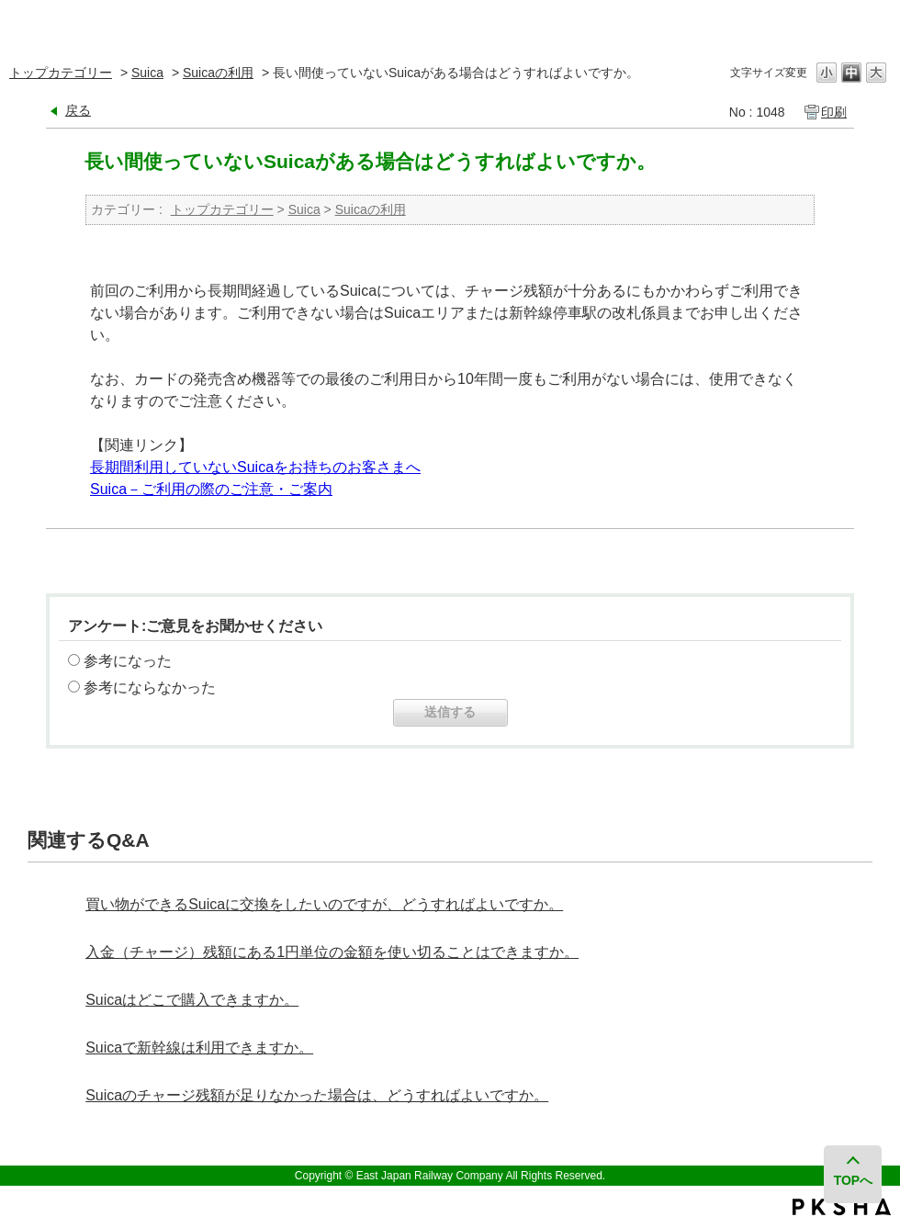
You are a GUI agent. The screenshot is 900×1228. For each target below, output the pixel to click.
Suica (147, 72)
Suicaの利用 (218, 72)
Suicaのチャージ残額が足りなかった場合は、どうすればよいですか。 (316, 1095)
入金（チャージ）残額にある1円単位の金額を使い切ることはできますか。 (332, 952)
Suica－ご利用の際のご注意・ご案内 (211, 489)
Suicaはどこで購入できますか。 (191, 1000)
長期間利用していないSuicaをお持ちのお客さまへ (255, 467)
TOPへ (853, 1180)
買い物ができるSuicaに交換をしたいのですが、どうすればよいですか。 (324, 904)
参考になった (128, 661)
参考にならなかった (150, 687)
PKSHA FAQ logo (842, 1207)
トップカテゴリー (60, 72)
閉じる (874, 22)
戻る (78, 110)
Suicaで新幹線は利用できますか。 (199, 1047)
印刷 (834, 112)
